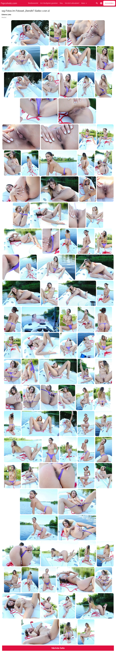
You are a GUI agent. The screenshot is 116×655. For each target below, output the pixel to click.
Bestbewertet (33, 3)
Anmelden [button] (109, 3)
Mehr (83, 3)
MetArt (4, 17)
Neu (61, 3)
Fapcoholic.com (9, 3)
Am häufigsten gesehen (49, 3)
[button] (101, 3)
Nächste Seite (58, 648)
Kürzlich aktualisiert (72, 3)
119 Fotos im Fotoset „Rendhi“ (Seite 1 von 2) (26, 10)
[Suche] (97, 3)
